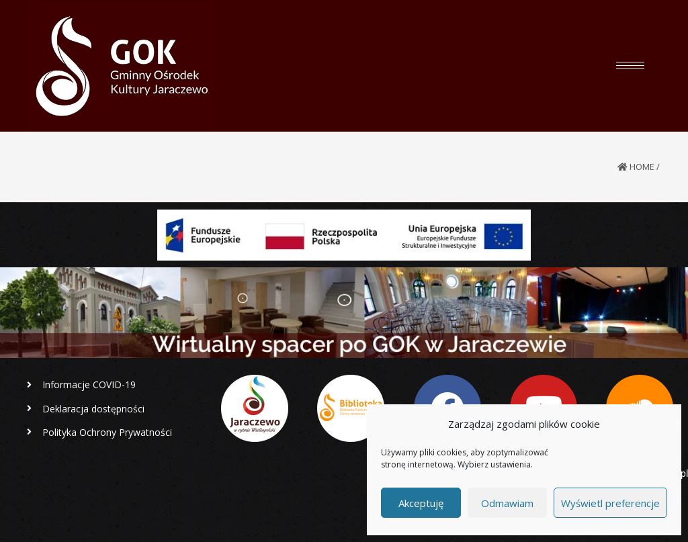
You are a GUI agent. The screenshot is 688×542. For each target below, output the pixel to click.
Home (642, 167)
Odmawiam (507, 503)
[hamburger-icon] (630, 65)
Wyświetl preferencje (610, 503)
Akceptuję (420, 503)
